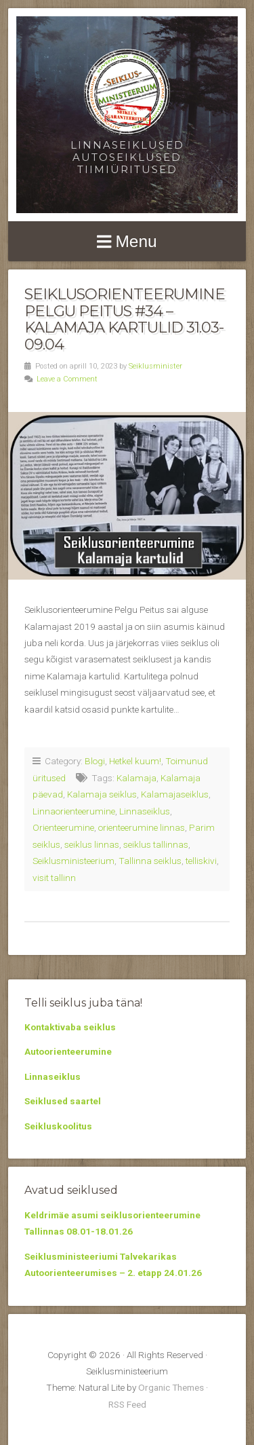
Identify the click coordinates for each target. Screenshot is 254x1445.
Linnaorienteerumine (74, 811)
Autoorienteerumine (68, 1051)
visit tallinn (54, 877)
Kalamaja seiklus (102, 794)
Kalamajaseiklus (175, 794)
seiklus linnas (91, 844)
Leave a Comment (67, 379)
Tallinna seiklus (150, 860)
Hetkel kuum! (135, 760)
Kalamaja (136, 777)
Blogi (95, 760)
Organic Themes (171, 1387)
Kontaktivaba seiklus (70, 1026)
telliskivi (201, 860)
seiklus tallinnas (155, 844)
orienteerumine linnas (141, 827)
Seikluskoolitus (58, 1126)
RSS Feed (127, 1404)
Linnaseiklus (144, 811)
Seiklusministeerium (73, 860)
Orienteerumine (63, 827)
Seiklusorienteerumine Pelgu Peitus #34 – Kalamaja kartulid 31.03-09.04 (124, 319)
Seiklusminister (155, 366)
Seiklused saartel (62, 1100)
